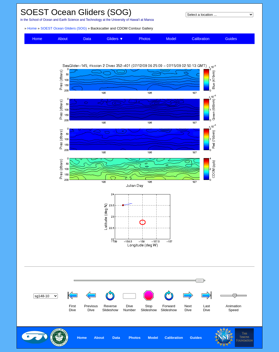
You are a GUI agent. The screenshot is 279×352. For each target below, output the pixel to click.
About (63, 39)
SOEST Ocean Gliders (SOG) (64, 28)
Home (32, 28)
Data (87, 39)
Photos (145, 39)
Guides (231, 39)
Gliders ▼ (115, 39)
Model (171, 39)
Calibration (200, 39)
